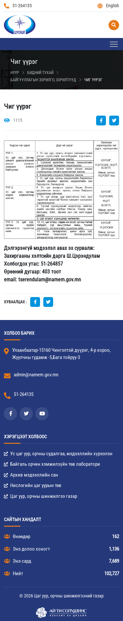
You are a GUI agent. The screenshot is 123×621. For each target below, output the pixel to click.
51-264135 (18, 6)
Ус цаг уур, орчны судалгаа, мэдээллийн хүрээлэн (58, 454)
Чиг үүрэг (93, 80)
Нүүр (14, 73)
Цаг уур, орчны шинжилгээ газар (40, 496)
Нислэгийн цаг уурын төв (32, 485)
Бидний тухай (40, 73)
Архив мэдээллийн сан (31, 475)
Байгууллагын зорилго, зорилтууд (43, 80)
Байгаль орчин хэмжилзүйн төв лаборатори (52, 464)
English (108, 6)
